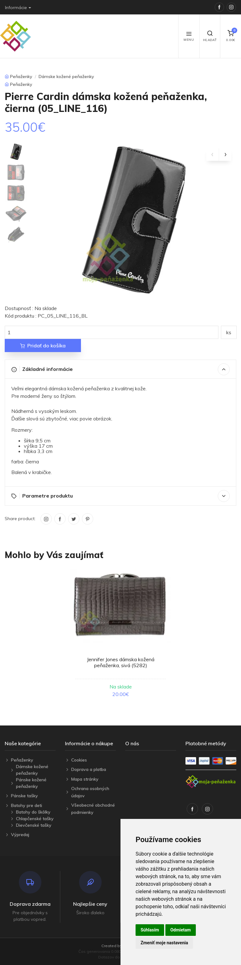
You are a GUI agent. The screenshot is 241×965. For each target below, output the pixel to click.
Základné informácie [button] (120, 369)
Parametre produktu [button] (120, 496)
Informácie (16, 7)
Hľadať (210, 36)
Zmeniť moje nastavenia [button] (164, 942)
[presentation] (212, 154)
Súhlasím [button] (150, 929)
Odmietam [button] (180, 929)
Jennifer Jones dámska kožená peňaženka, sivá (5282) (120, 662)
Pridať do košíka (43, 345)
